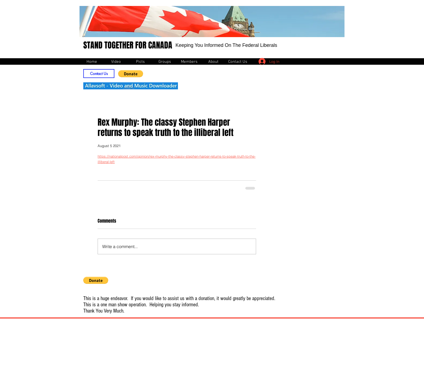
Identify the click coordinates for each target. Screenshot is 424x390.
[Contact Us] (98, 73)
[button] (130, 73)
